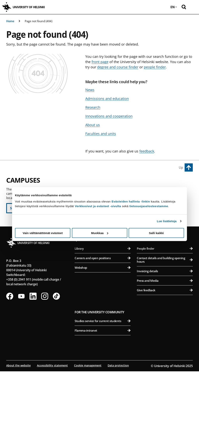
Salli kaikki (156, 232)
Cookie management (87, 422)
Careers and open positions (103, 315)
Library (103, 305)
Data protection (118, 422)
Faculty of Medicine (165, 249)
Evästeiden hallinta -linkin (131, 201)
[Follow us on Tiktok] (56, 352)
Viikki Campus (148, 182)
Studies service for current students (103, 378)
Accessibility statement (52, 422)
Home (10, 21)
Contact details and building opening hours (165, 316)
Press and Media (165, 337)
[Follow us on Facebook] (9, 352)
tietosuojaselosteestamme (148, 206)
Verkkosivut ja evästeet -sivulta (98, 206)
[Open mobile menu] (193, 7)
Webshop (103, 324)
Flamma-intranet (103, 387)
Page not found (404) (38, 21)
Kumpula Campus (91, 256)
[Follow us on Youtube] (21, 352)
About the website (18, 422)
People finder (165, 305)
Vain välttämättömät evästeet (43, 232)
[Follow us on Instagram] (44, 352)
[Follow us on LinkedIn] (33, 352)
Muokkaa (99, 232)
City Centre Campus (92, 182)
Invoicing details (165, 328)
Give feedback (165, 347)
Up (181, 167)
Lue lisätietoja (167, 221)
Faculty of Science (104, 265)
